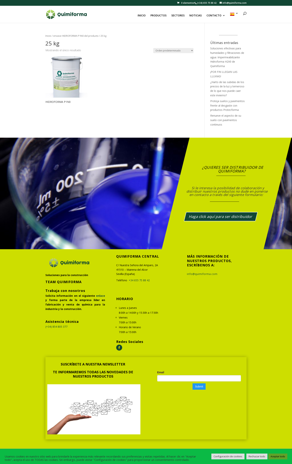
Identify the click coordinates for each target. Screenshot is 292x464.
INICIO (142, 15)
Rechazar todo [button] (257, 456)
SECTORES (178, 15)
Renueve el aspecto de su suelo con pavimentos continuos (225, 120)
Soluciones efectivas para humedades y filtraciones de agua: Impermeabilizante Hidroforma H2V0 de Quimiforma (227, 57)
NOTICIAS (195, 15)
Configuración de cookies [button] (228, 456)
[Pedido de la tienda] (173, 50)
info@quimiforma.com (202, 274)
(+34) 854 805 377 (56, 326)
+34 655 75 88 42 (139, 280)
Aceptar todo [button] (278, 456)
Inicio (48, 35)
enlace (100, 295)
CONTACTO (214, 15)
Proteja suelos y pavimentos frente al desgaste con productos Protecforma (227, 105)
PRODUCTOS (158, 15)
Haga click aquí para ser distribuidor (220, 216)
